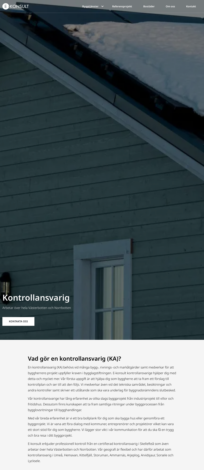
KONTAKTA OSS (18, 321)
